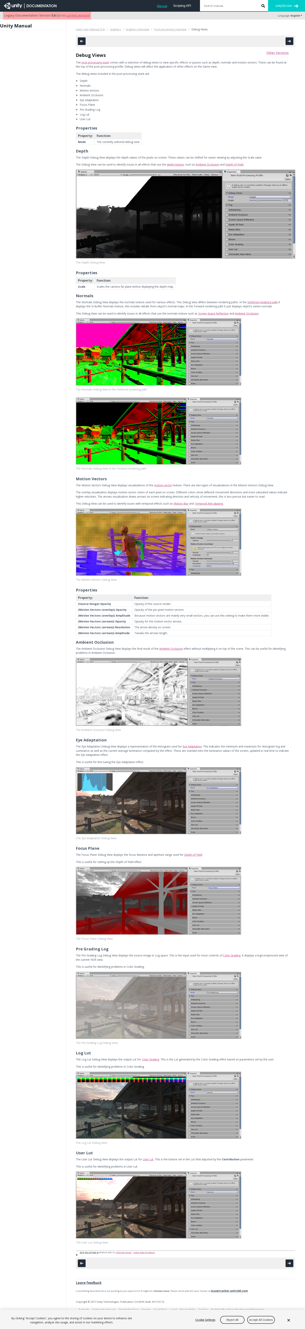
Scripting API (182, 5)
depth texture (175, 164)
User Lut (148, 1159)
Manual (162, 6)
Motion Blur (181, 503)
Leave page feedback (144, 1252)
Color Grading (231, 955)
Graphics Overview (137, 29)
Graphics (115, 29)
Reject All (232, 1320)
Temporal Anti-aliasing (209, 503)
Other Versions (277, 53)
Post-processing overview (170, 29)
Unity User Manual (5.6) (90, 29)
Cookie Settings (205, 1320)
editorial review (123, 1252)
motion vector (163, 485)
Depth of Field (234, 164)
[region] (152, 1319)
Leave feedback (89, 1283)
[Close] (288, 1320)
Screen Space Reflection (213, 313)
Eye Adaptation (192, 746)
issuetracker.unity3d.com (229, 1291)
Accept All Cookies (261, 1320)
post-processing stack (95, 62)
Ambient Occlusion (207, 164)
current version (77, 15)
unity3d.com (283, 5)
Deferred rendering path (262, 302)
